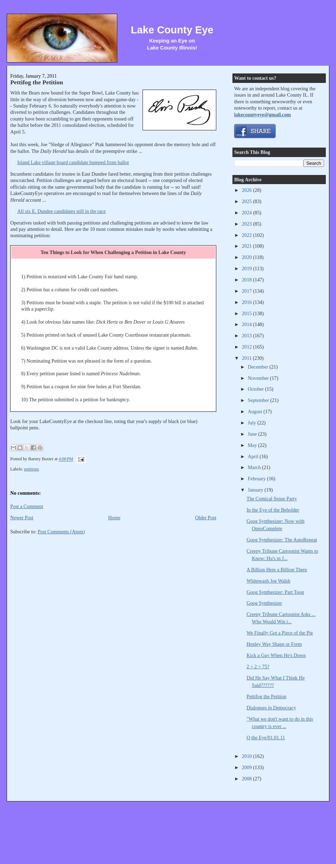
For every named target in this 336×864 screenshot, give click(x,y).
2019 (247, 268)
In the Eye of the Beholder (272, 510)
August (255, 411)
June (253, 434)
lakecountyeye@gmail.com (262, 114)
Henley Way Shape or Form (274, 644)
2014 (247, 324)
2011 (247, 358)
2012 (247, 347)
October (256, 389)
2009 (247, 767)
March (255, 467)
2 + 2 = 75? (257, 666)
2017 (247, 291)
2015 (247, 313)
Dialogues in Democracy (271, 707)
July (252, 422)
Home (114, 517)
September (259, 400)
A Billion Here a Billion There (276, 569)
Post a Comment (26, 506)
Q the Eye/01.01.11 (265, 737)
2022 (247, 235)
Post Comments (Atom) (61, 531)
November (259, 378)
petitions (31, 469)
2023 (247, 224)
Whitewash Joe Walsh (268, 581)
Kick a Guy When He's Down (276, 655)
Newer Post (21, 517)
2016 (247, 302)
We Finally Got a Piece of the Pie (279, 633)
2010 (247, 756)
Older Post (205, 517)
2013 (247, 335)
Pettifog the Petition (36, 82)
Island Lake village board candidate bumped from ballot (73, 162)
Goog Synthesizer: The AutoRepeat (281, 540)
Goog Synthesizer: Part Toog (275, 592)
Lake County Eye (172, 29)
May (253, 445)
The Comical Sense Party (271, 498)
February (257, 478)
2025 (247, 201)
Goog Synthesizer (264, 603)
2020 (247, 257)
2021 (247, 246)
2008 (247, 778)
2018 (247, 279)
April (253, 456)
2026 (247, 190)
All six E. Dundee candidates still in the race (61, 211)
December (259, 367)
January (256, 490)
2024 (247, 212)
